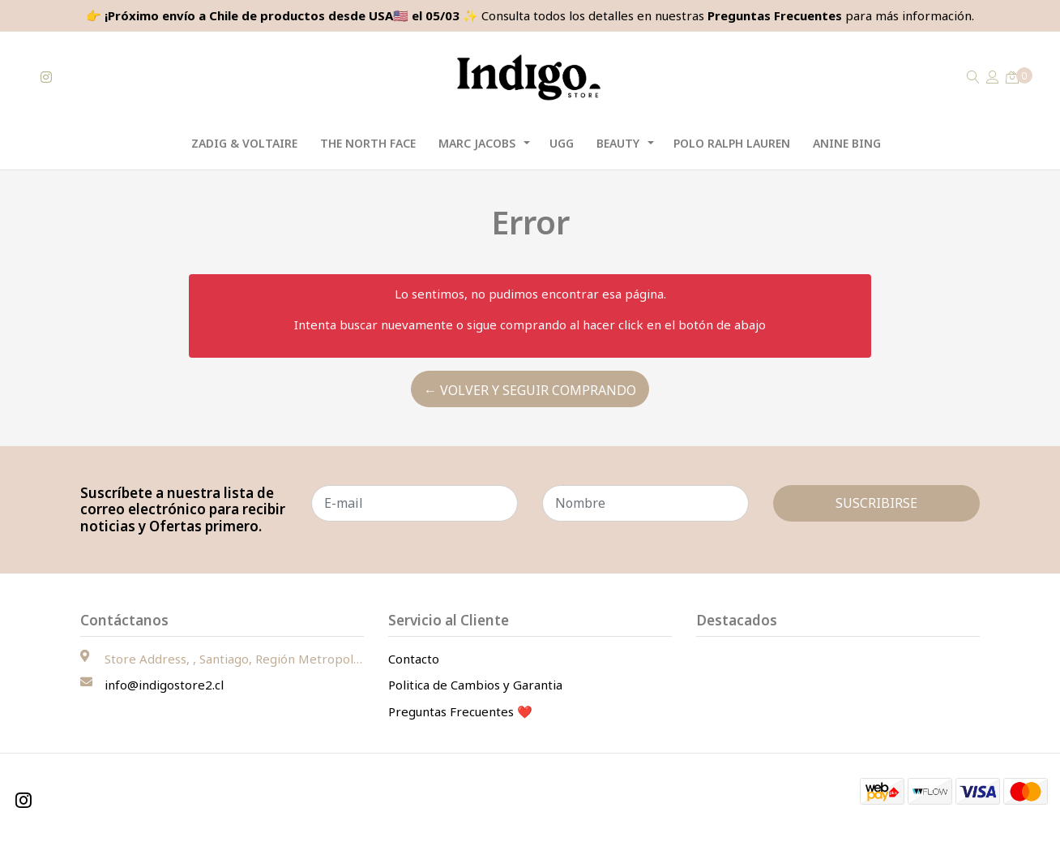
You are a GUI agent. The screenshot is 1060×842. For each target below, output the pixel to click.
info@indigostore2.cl (164, 685)
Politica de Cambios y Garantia (475, 685)
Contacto (413, 659)
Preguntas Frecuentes (774, 15)
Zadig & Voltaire (244, 143)
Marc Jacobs (476, 143)
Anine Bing (847, 143)
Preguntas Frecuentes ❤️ (460, 711)
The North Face (368, 143)
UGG (561, 143)
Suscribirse (876, 503)
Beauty (617, 143)
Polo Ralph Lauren (731, 143)
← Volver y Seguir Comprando (530, 390)
